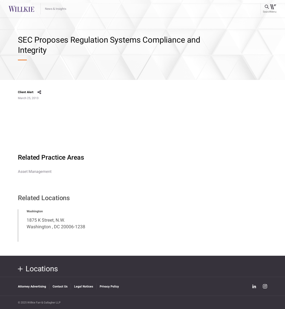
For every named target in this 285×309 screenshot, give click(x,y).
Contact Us (60, 286)
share (39, 92)
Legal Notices (83, 286)
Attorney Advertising (32, 286)
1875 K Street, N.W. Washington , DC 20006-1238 (56, 225)
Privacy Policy (109, 286)
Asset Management (35, 172)
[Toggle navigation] (273, 9)
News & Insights (55, 9)
